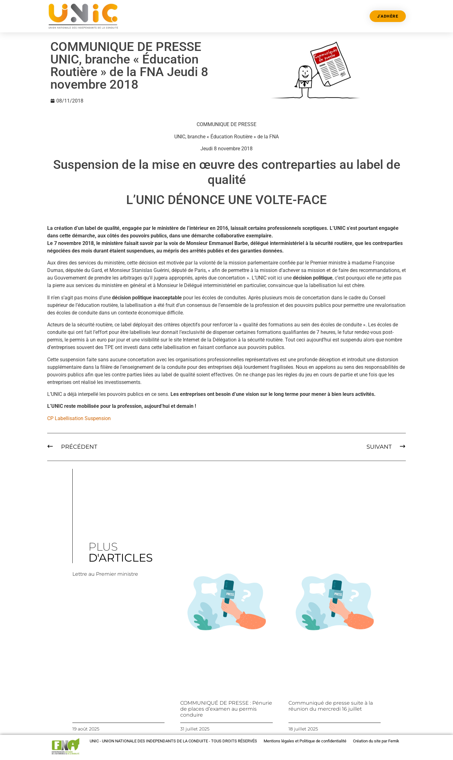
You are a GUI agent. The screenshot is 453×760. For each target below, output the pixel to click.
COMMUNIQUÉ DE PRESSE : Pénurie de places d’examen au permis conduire (226, 709)
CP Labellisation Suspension (79, 418)
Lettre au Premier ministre (105, 574)
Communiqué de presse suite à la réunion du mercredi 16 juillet (330, 706)
